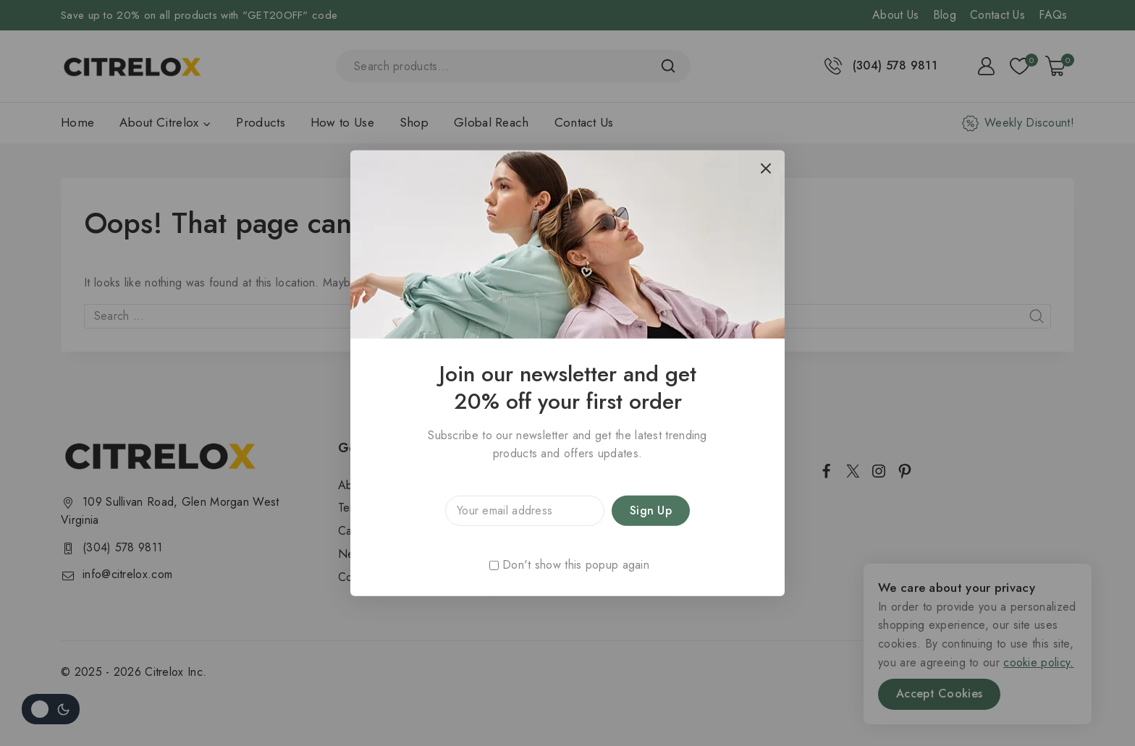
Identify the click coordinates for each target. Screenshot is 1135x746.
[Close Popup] (766, 168)
